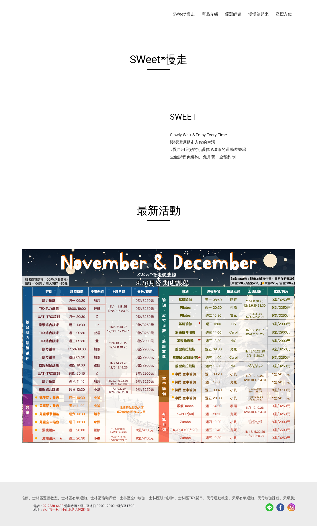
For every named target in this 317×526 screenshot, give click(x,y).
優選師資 (233, 14)
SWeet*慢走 (184, 14)
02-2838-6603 (53, 506)
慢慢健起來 (258, 14)
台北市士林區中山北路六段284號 (66, 509)
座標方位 (284, 14)
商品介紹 (210, 14)
